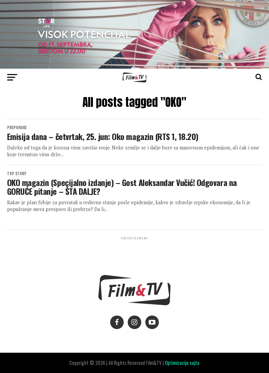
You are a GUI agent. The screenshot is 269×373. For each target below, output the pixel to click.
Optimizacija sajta (182, 362)
